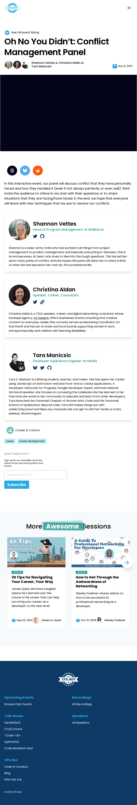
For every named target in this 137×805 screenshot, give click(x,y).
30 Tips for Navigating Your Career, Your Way (32, 579)
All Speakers (80, 723)
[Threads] (12, 171)
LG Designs (41, 318)
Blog (7, 773)
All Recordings (82, 704)
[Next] (10, 562)
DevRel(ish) (12, 723)
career (10, 441)
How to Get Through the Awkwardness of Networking (97, 582)
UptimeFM (11, 742)
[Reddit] (38, 171)
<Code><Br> (12, 735)
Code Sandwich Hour (18, 748)
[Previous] (127, 562)
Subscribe (16, 484)
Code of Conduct (16, 767)
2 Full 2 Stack (13, 729)
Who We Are (13, 779)
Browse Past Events (18, 704)
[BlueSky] (25, 171)
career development (32, 441)
